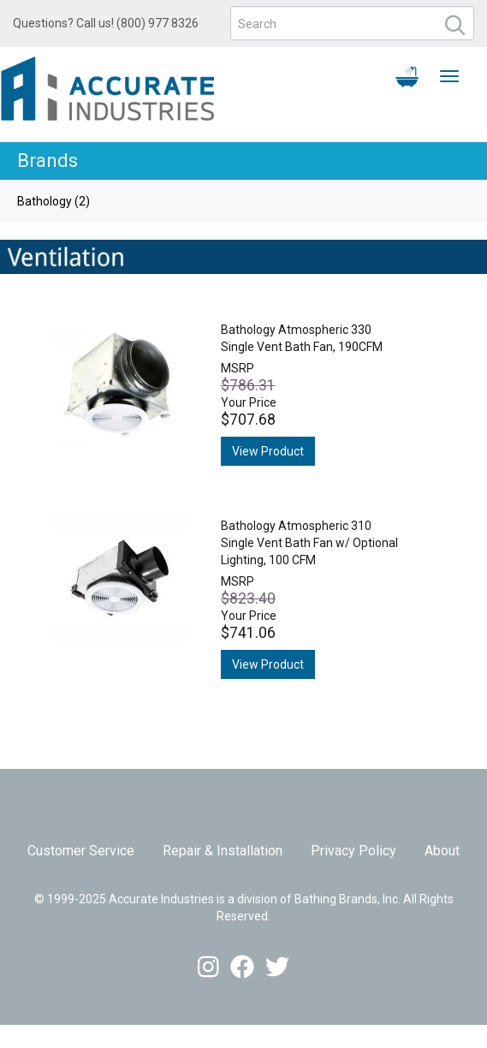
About (442, 851)
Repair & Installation (222, 851)
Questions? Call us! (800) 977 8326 (106, 23)
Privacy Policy (353, 851)
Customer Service (80, 851)
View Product (268, 451)
